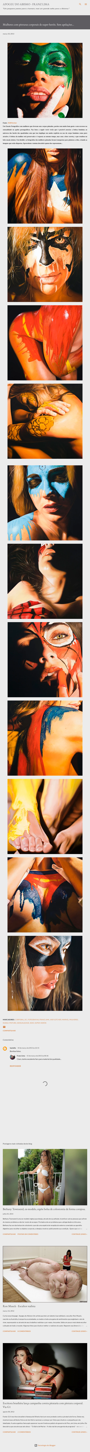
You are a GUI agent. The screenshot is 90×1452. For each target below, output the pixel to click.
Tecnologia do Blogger (45, 1445)
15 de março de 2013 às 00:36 (37, 1056)
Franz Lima (44, 1020)
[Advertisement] (45, 1118)
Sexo (32, 1023)
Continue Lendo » (79, 1234)
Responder (15, 1066)
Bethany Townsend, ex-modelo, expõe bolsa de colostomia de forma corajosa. (44, 1209)
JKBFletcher (12, 123)
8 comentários (24, 1331)
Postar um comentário (28, 1234)
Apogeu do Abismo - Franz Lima (26, 4)
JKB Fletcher (55, 1020)
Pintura (12, 1023)
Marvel (65, 1020)
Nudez (6, 1023)
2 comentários (24, 1432)
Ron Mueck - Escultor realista (19, 1306)
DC (26, 1020)
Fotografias (33, 1020)
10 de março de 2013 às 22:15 (28, 1048)
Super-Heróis (40, 1023)
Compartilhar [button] (9, 1031)
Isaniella (13, 1048)
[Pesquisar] (80, 4)
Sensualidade (23, 1023)
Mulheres (73, 1020)
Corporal (19, 1020)
